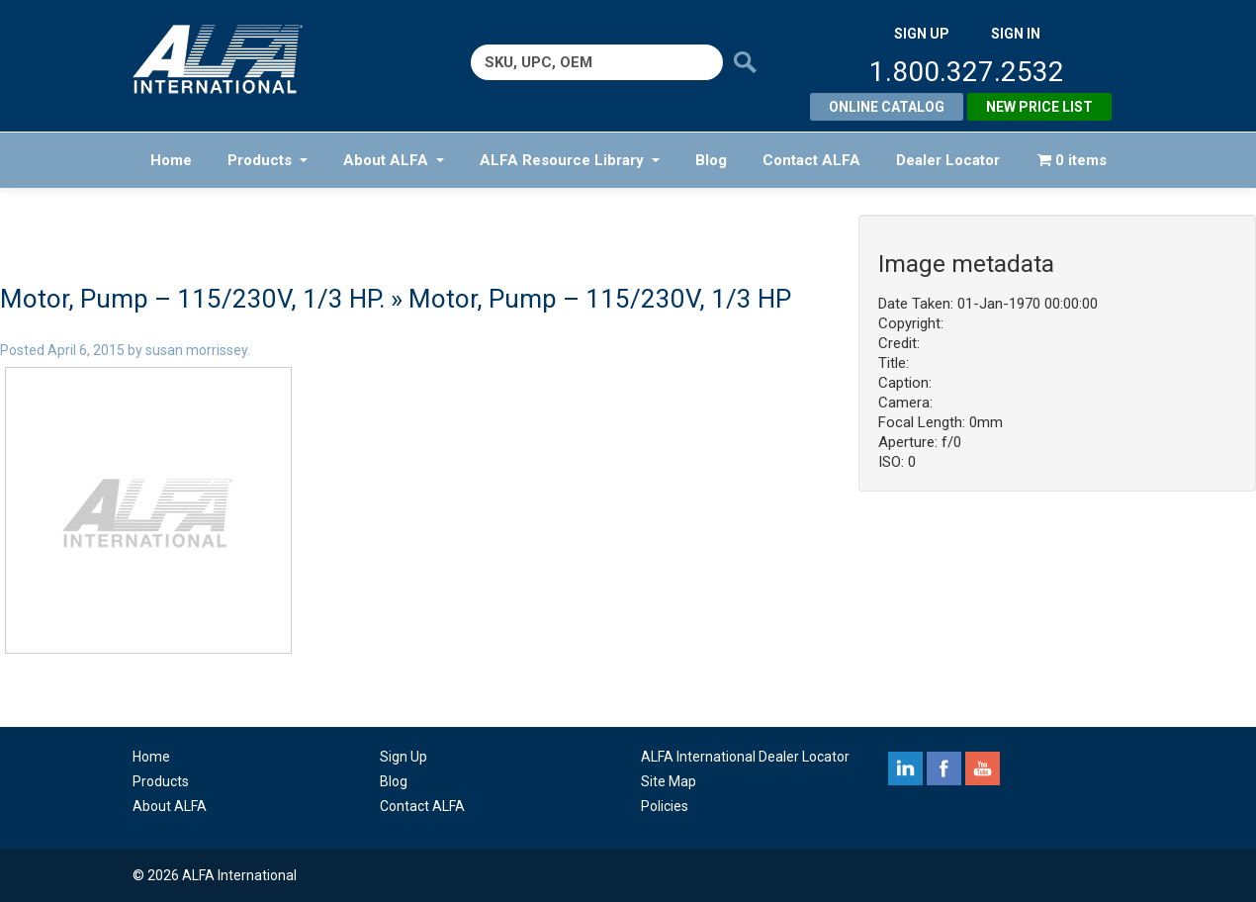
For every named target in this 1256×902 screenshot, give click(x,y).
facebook (944, 768)
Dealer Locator (948, 160)
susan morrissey (196, 350)
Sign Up (403, 757)
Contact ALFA (811, 160)
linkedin (905, 768)
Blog (711, 160)
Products (267, 160)
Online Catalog (886, 107)
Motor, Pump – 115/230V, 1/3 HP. (192, 299)
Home (171, 160)
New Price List (1039, 107)
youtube (982, 768)
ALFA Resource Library (570, 160)
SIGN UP (921, 34)
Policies (664, 806)
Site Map (668, 781)
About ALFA (393, 160)
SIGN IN (1015, 34)
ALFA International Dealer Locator (745, 757)
